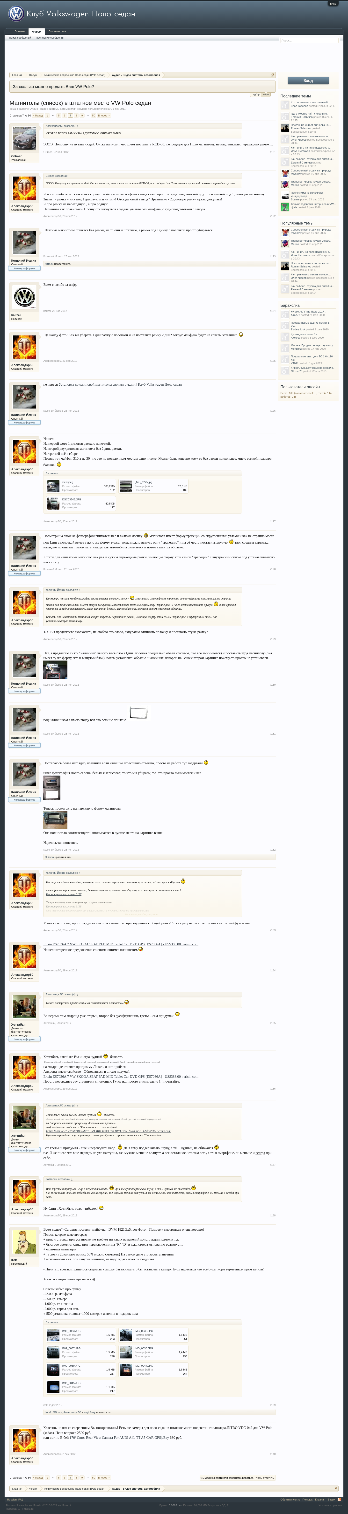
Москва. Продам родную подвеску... (313, 345)
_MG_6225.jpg (143, 482)
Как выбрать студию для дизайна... (312, 158)
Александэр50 (22, 206)
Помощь (308, 1499)
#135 (273, 1023)
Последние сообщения (50, 37)
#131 (273, 733)
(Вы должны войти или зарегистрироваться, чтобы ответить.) (238, 1477)
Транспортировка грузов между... (311, 181)
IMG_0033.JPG (71, 1331)
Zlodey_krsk (298, 329)
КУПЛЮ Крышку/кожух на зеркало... (313, 367)
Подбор (256, 94)
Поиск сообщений (20, 37)
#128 (273, 569)
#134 (273, 970)
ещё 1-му (89, 1412)
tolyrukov (296, 173)
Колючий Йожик (23, 260)
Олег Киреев (299, 139)
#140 (273, 1454)
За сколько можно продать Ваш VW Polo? (53, 86)
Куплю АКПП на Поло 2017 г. (308, 311)
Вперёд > (104, 115)
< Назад (38, 115)
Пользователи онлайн (300, 387)
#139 (273, 1405)
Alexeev (295, 337)
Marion (295, 185)
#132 (273, 849)
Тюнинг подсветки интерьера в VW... (313, 204)
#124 (273, 310)
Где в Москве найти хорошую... (310, 113)
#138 (273, 1215)
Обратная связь (290, 1499)
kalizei (16, 315)
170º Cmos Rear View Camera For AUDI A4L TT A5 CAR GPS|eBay (119, 1437)
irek (14, 1260)
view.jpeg (67, 482)
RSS (339, 1499)
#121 (273, 151)
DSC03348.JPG (71, 499)
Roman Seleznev (301, 128)
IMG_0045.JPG (71, 1383)
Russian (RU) (15, 1499)
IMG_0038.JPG (144, 1348)
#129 (273, 639)
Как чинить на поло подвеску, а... (311, 147)
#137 (273, 1164)
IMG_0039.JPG (71, 1365)
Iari (109, 108)
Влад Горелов (299, 105)
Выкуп (266, 94)
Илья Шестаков (300, 151)
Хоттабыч (18, 1024)
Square (295, 199)
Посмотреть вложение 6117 (63, 894)
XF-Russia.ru (26, 1508)
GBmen (16, 156)
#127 (273, 521)
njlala (294, 207)
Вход (333, 3)
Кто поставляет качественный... (310, 102)
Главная (19, 31)
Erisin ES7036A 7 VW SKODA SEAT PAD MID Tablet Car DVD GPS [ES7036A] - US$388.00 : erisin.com (120, 944)
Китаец (49, 263)
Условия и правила (330, 1505)
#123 (273, 256)
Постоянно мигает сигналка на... (311, 124)
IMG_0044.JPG (144, 1365)
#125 (273, 360)
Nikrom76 (296, 371)
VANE (294, 363)
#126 (273, 410)
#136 (273, 1088)
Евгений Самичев (302, 117)
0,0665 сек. (175, 1505)
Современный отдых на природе (311, 170)
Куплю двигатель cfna (304, 334)
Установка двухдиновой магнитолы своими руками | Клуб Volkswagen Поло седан (120, 384)
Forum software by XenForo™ (39, 1505)
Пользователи (57, 31)
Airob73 (295, 315)
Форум (36, 31)
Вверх (331, 1499)
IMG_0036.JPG (144, 1331)
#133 (273, 930)
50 (93, 115)
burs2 (48, 1412)
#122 (273, 216)
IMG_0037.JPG (71, 1348)
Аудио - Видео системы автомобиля (52, 108)
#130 (273, 684)
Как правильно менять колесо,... (311, 136)
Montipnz (296, 348)
